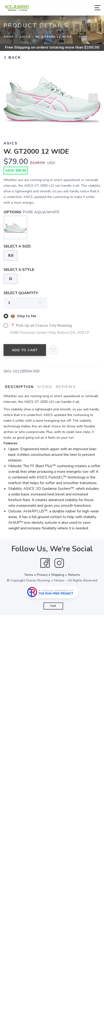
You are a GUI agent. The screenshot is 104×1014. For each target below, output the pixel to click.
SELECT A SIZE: (17, 246)
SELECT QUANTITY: (21, 293)
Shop (9, 37)
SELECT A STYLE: (19, 269)
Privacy (42, 575)
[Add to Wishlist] (53, 350)
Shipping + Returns (65, 575)
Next (93, 100)
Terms (28, 575)
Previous (11, 100)
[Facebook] (45, 563)
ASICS (24, 37)
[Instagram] (59, 563)
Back (12, 57)
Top (53, 606)
